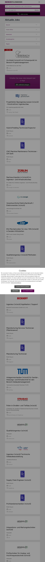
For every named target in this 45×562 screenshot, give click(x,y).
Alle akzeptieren (28, 290)
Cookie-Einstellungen (22, 286)
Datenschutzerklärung (16, 282)
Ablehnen (15, 290)
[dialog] (22, 281)
